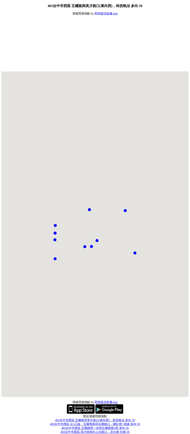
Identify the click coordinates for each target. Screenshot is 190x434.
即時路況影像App (106, 13)
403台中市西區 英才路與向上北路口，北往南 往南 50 (95, 431)
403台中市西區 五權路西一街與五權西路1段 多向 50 (95, 428)
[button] (97, 240)
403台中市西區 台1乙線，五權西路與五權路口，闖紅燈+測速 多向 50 (95, 424)
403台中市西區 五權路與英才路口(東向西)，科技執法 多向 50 (95, 420)
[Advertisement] (95, 43)
